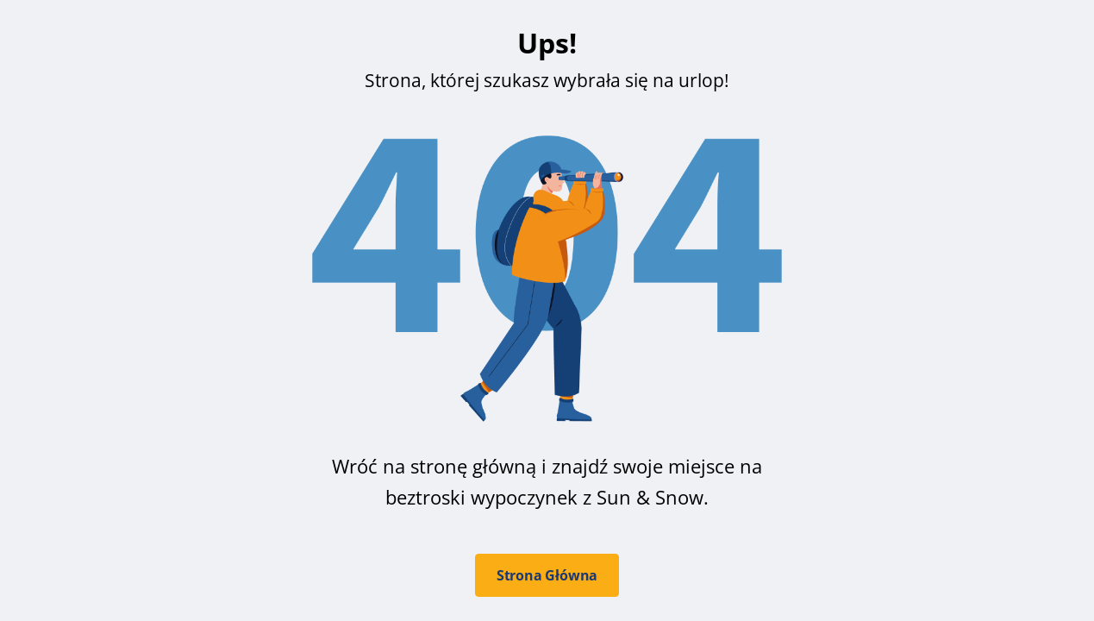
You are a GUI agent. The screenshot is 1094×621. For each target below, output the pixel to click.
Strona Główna (547, 575)
